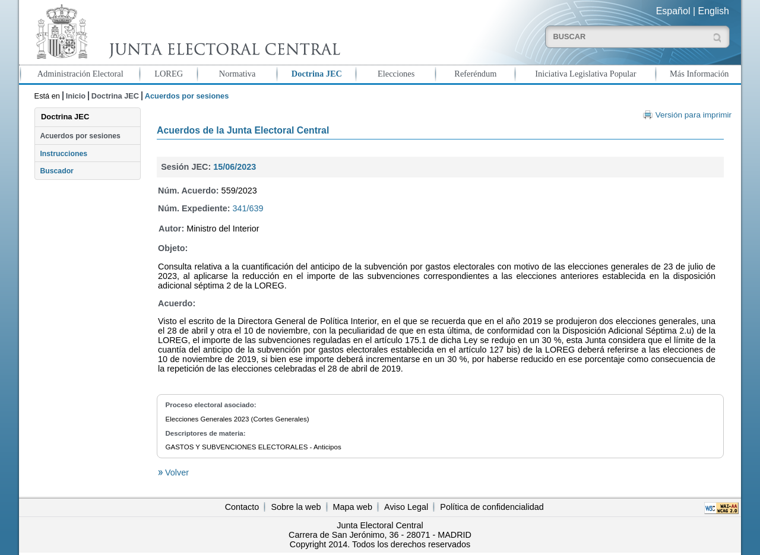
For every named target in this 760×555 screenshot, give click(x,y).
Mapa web (352, 507)
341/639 (248, 208)
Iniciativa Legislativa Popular (585, 73)
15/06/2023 (234, 167)
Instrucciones (63, 154)
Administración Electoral (80, 73)
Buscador (56, 171)
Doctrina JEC (317, 73)
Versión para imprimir (694, 114)
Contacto (242, 507)
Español (673, 11)
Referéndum (475, 73)
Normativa (237, 73)
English (713, 11)
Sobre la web (296, 507)
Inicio (76, 95)
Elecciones (396, 73)
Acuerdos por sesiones (80, 136)
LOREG (168, 73)
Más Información (699, 73)
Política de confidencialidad (491, 507)
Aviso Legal (406, 507)
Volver (176, 472)
